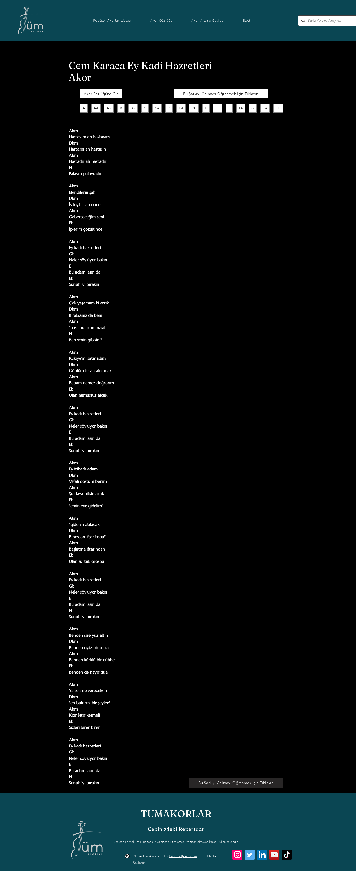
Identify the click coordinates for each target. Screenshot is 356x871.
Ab (108, 108)
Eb (217, 108)
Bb (133, 108)
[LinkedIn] (262, 855)
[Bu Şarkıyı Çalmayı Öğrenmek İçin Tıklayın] (221, 93)
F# (241, 108)
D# (181, 108)
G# (264, 108)
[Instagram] (237, 855)
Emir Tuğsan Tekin (183, 856)
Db (193, 108)
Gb (278, 108)
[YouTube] (274, 855)
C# (157, 108)
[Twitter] (250, 855)
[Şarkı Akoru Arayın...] (330, 21)
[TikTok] (287, 855)
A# (96, 108)
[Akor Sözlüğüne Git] (101, 93)
